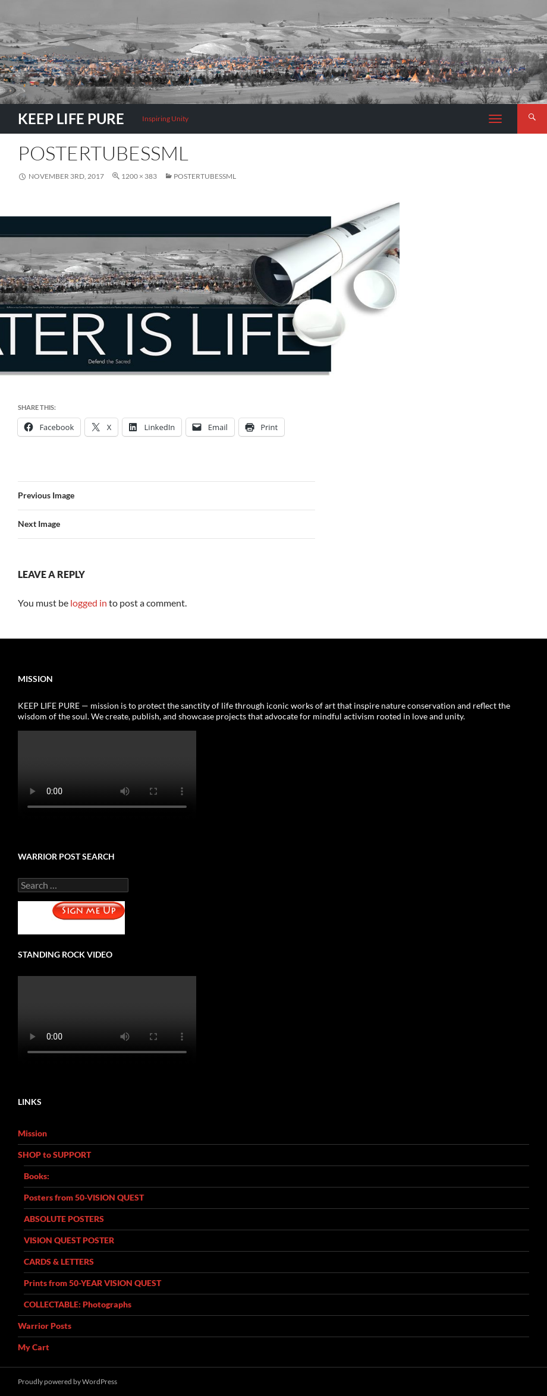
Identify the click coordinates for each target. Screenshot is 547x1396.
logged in (88, 602)
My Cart (33, 1347)
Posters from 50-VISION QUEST (84, 1197)
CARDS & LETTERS (59, 1261)
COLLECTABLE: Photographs (77, 1304)
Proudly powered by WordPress (67, 1381)
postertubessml (205, 176)
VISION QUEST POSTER (69, 1240)
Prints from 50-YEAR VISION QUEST (92, 1283)
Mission (32, 1133)
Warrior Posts (44, 1326)
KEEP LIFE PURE (71, 118)
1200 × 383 (139, 176)
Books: (36, 1176)
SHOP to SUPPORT (54, 1154)
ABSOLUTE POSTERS (64, 1219)
